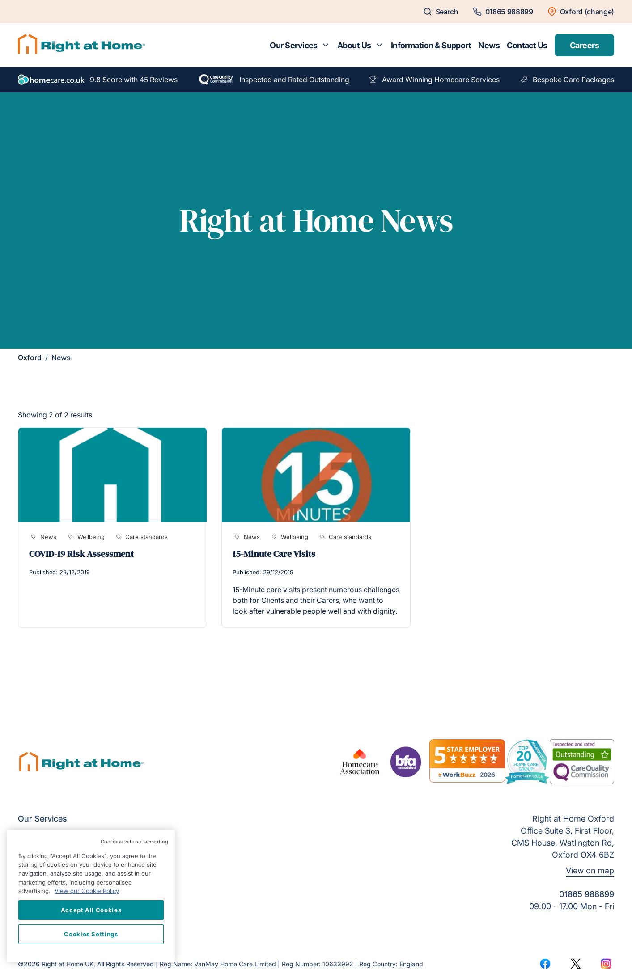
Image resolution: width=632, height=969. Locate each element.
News (489, 45)
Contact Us (527, 45)
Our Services (294, 45)
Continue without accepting (134, 841)
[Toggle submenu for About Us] (379, 45)
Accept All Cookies (91, 910)
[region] (91, 896)
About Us (354, 45)
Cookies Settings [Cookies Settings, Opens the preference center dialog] (91, 934)
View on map (590, 870)
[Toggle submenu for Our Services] (325, 45)
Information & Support (431, 45)
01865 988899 (586, 894)
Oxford (30, 357)
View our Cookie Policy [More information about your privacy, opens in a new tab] (87, 890)
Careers (584, 45)
